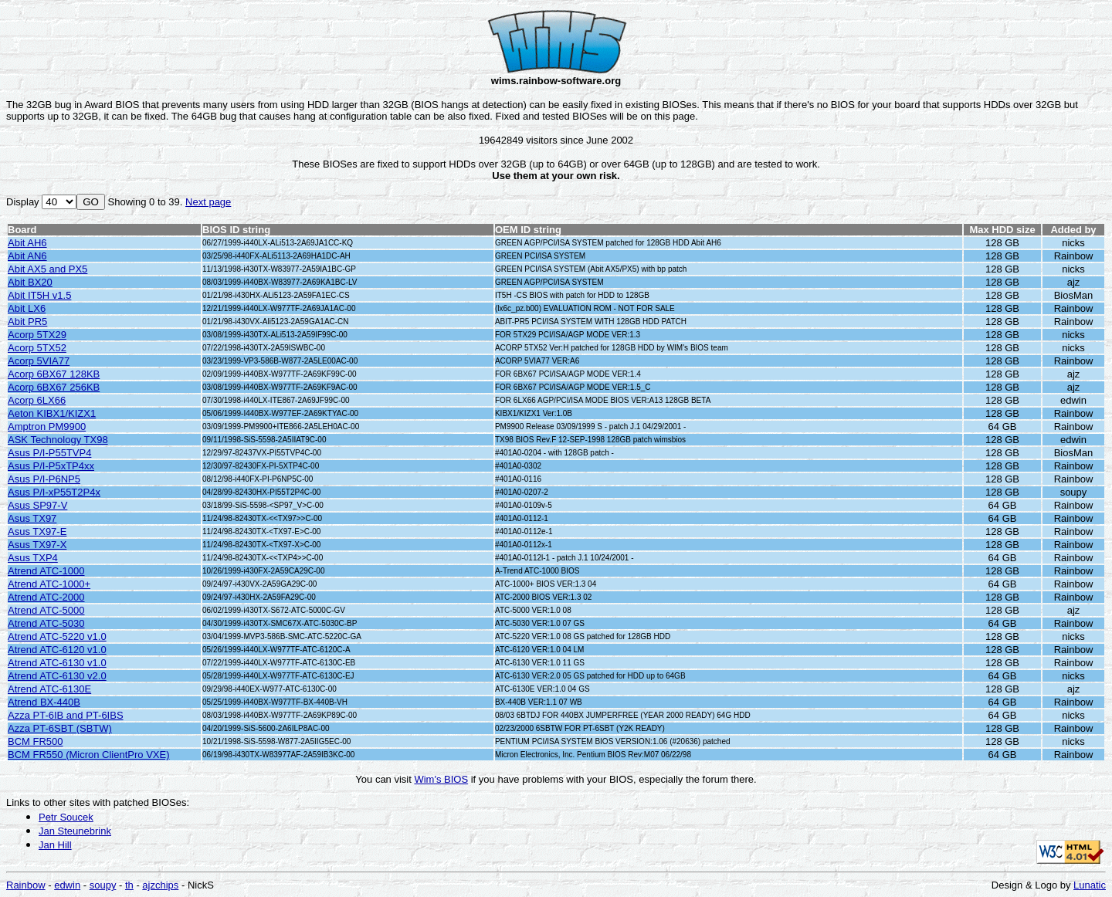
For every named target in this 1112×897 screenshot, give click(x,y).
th (129, 885)
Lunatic (1089, 885)
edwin (67, 885)
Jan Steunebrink (75, 831)
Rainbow (26, 885)
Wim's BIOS (441, 779)
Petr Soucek (66, 817)
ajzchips (160, 885)
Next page (208, 202)
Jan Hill (55, 845)
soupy (103, 885)
